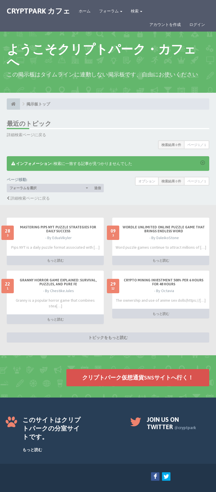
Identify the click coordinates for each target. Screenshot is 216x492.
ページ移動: (17, 179)
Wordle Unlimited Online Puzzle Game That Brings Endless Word (164, 229)
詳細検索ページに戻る (26, 134)
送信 (97, 188)
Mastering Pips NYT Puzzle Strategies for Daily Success (58, 229)
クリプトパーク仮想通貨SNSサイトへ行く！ (138, 377)
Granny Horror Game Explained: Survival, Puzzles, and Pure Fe (58, 282)
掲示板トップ (38, 104)
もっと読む (55, 260)
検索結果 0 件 (171, 145)
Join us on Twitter (171, 423)
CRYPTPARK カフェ (38, 11)
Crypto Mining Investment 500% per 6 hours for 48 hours (163, 282)
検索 (136, 11)
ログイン (197, 24)
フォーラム (110, 11)
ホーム (85, 11)
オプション (146, 181)
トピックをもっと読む (108, 337)
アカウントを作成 (165, 24)
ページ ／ (196, 145)
